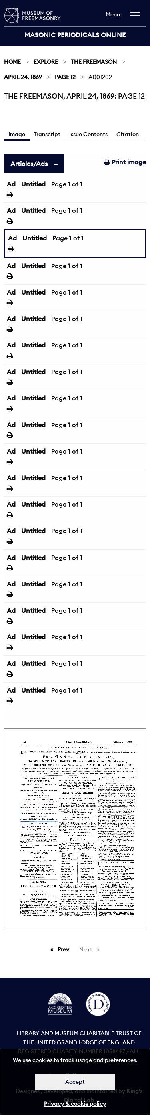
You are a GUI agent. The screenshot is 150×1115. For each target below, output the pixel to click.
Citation (127, 134)
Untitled (33, 184)
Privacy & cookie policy (75, 1103)
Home (12, 61)
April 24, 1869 (23, 77)
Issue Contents (88, 134)
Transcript (47, 134)
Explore (46, 61)
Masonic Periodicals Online (75, 35)
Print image (125, 162)
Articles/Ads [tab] (29, 164)
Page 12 (65, 77)
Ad (11, 184)
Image (16, 134)
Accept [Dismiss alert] (75, 1081)
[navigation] (137, 17)
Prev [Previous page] (64, 949)
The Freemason (94, 61)
